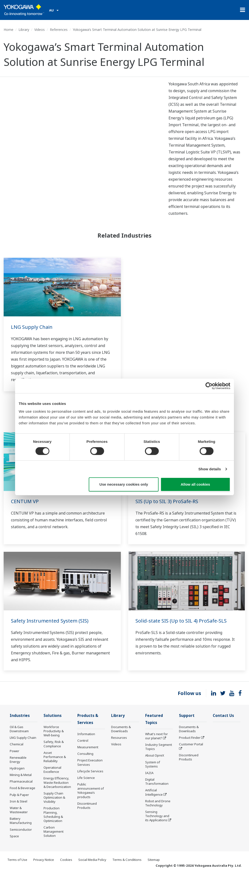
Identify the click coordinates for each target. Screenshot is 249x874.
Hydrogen (17, 768)
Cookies (66, 859)
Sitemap (154, 859)
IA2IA (149, 773)
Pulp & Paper (19, 795)
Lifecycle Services (90, 771)
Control (82, 740)
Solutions (53, 715)
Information (86, 734)
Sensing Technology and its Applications (157, 816)
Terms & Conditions (127, 859)
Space (14, 836)
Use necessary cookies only (123, 484)
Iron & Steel (18, 801)
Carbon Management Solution (53, 831)
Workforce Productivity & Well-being (54, 731)
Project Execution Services (90, 762)
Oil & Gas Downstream (19, 729)
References (59, 29)
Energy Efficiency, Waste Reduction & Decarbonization (57, 782)
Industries (20, 715)
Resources (119, 737)
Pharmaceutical (21, 781)
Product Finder (189, 737)
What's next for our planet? (156, 736)
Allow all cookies (195, 484)
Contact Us (223, 715)
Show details (209, 469)
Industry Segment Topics (158, 746)
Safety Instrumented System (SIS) (50, 620)
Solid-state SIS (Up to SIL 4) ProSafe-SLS (181, 620)
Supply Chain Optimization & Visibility (54, 797)
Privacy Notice (43, 859)
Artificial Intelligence (154, 792)
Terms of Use (17, 859)
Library (23, 29)
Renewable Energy (18, 759)
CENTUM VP (25, 501)
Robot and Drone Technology (157, 803)
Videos (39, 29)
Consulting (85, 753)
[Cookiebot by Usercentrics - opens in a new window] (209, 386)
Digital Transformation (157, 781)
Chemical (16, 744)
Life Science (86, 778)
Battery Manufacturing (21, 820)
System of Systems (152, 764)
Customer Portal (191, 744)
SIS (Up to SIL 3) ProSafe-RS (166, 501)
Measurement (87, 747)
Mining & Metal (21, 775)
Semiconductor (21, 829)
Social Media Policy (92, 859)
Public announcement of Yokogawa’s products (90, 790)
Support (187, 715)
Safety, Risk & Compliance (54, 744)
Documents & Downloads (121, 729)
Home (8, 29)
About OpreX (154, 755)
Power (14, 751)
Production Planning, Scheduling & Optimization (53, 814)
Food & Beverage (22, 788)
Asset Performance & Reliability (55, 756)
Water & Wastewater (19, 810)
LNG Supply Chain (32, 327)
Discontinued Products (87, 805)
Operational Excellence (52, 769)
